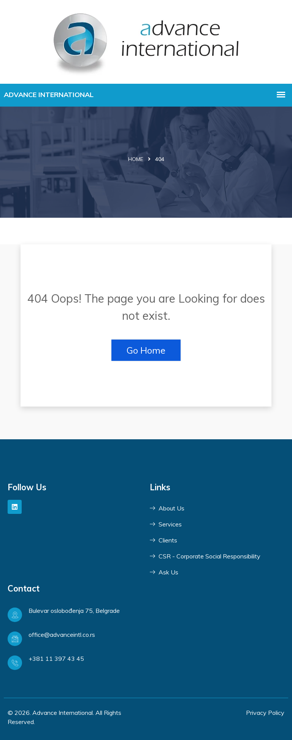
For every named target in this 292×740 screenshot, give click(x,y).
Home (135, 159)
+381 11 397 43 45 (56, 658)
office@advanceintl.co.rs (62, 634)
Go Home (146, 350)
